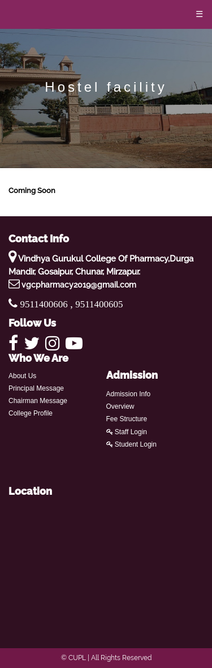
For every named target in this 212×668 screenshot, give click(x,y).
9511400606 (45, 304)
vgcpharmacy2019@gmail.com (78, 284)
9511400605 (99, 304)
